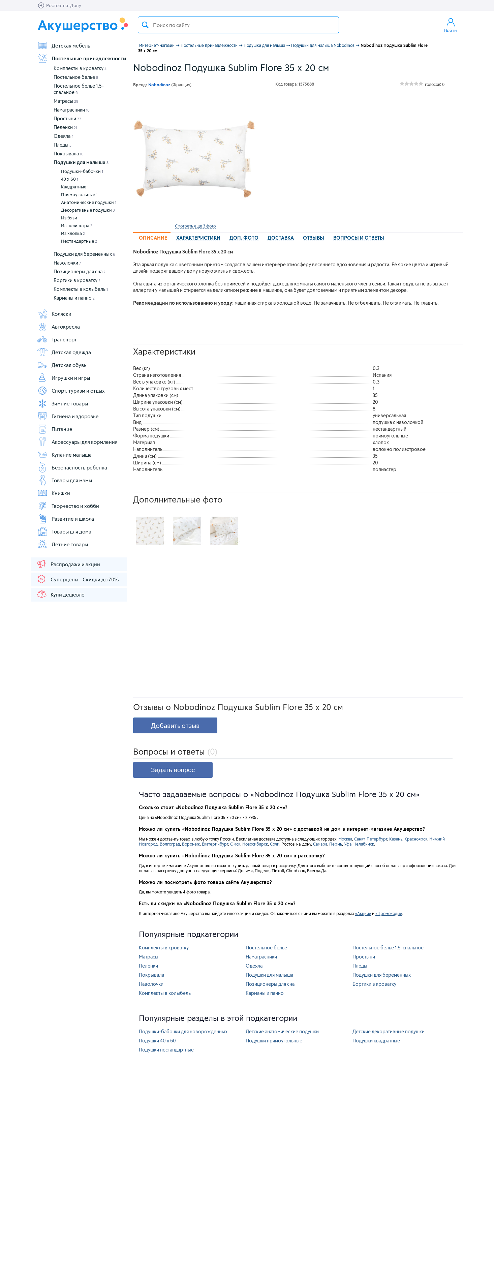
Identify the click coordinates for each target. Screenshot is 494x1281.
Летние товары (62, 544)
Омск (235, 844)
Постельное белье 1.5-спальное (388, 947)
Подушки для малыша (81, 162)
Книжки (53, 493)
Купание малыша (64, 454)
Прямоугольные (79, 194)
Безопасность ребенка (72, 467)
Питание (54, 429)
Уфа (347, 844)
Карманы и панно (74, 298)
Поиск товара (145, 25)
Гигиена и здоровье (68, 416)
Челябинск (363, 844)
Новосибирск (255, 844)
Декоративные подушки (88, 210)
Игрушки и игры (63, 377)
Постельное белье (76, 77)
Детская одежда (64, 352)
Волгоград (170, 844)
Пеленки (65, 127)
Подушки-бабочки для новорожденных (183, 1031)
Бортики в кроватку (77, 280)
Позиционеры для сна (79, 271)
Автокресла (58, 326)
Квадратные (75, 186)
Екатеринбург (215, 844)
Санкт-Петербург (370, 838)
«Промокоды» (388, 913)
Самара (320, 844)
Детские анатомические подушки (282, 1031)
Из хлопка (73, 233)
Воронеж (191, 844)
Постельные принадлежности (81, 58)
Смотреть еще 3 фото (195, 225)
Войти (450, 25)
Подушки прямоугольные (274, 1040)
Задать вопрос (173, 769)
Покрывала (69, 153)
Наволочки (67, 263)
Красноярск (415, 838)
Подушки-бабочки (82, 171)
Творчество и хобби (68, 505)
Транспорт (57, 339)
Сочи (274, 844)
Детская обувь (62, 365)
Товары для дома (64, 531)
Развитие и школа (65, 518)
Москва (345, 838)
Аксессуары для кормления (77, 441)
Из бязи (70, 217)
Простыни (67, 118)
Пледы (62, 145)
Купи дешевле (60, 594)
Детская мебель (63, 45)
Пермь (335, 844)
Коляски (54, 313)
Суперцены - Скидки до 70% (77, 579)
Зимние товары (62, 403)
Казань (395, 838)
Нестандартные (79, 241)
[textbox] (238, 25)
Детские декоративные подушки (388, 1031)
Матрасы (66, 101)
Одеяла (63, 136)
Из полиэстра (76, 225)
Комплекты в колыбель (81, 289)
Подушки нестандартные (166, 1050)
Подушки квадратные (376, 1040)
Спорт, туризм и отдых (71, 390)
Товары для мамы (64, 480)
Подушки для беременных (84, 254)
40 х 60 (69, 179)
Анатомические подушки (88, 202)
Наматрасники (72, 110)
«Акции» (363, 913)
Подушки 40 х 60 (157, 1040)
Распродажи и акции (68, 563)
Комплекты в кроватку (80, 68)
